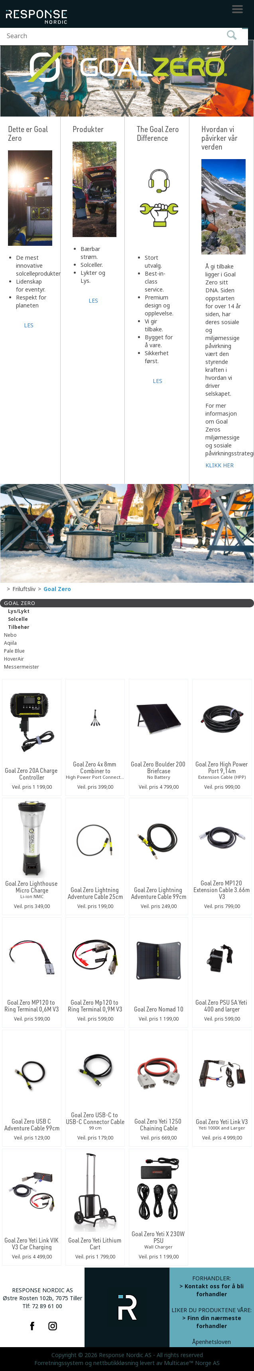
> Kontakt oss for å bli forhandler (211, 1290)
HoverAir (14, 659)
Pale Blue (14, 651)
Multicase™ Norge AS (192, 1363)
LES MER (30, 324)
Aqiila (10, 643)
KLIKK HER (219, 465)
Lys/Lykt (19, 611)
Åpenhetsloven (211, 1342)
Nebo (10, 635)
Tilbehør (19, 627)
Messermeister (21, 667)
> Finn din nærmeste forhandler (211, 1322)
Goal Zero (57, 589)
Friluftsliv (23, 589)
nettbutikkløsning (115, 1363)
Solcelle (18, 619)
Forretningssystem (58, 1363)
